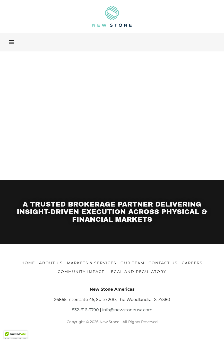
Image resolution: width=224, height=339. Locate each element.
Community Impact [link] (81, 271)
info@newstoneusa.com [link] (127, 309)
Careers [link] (192, 263)
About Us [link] (51, 263)
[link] (112, 16)
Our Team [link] (132, 263)
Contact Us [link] (163, 263)
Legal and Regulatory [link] (137, 271)
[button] (11, 42)
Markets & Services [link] (91, 263)
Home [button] (28, 263)
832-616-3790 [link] (85, 309)
